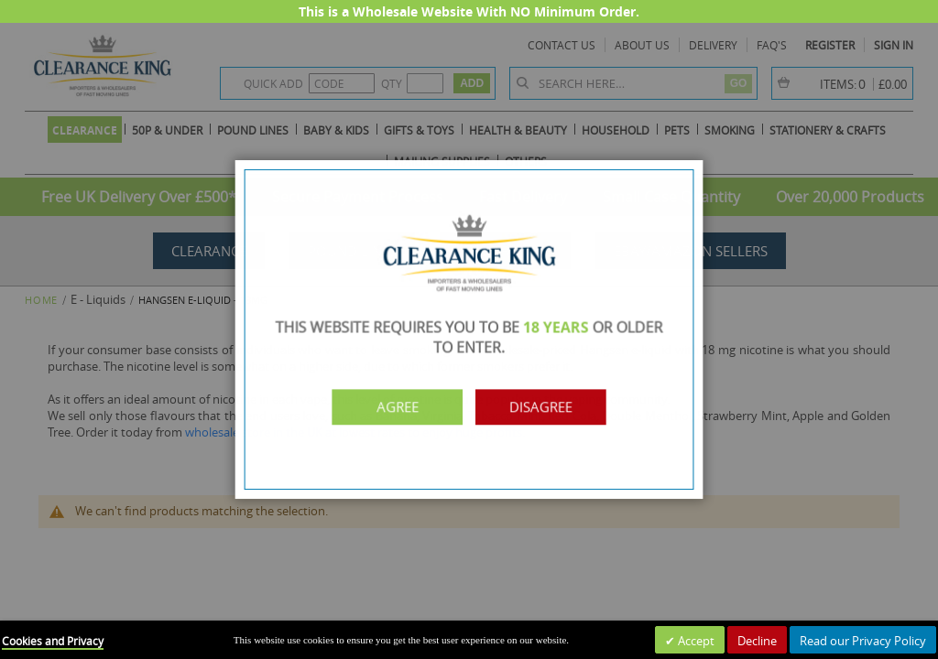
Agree (394, 405)
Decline (757, 640)
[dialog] (469, 329)
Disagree (544, 405)
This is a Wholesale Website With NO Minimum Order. (469, 11)
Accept (694, 640)
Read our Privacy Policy (863, 640)
